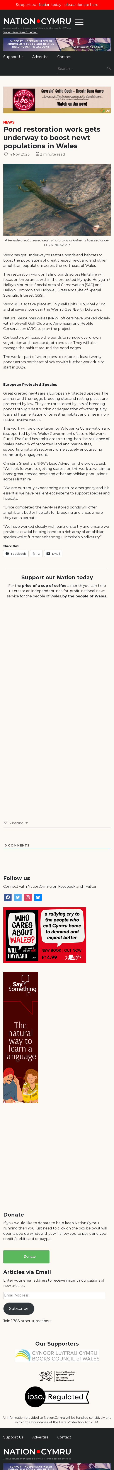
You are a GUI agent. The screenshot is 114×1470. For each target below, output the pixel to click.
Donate (30, 1256)
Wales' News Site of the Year (20, 32)
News (9, 122)
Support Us (13, 57)
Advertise (40, 57)
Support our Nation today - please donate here (57, 5)
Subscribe (19, 1308)
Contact (64, 57)
